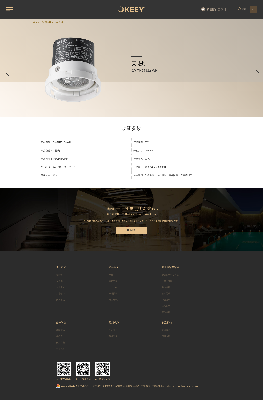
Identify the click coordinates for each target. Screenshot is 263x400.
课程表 (59, 336)
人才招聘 (60, 293)
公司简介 (60, 275)
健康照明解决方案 (170, 275)
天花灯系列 (60, 22)
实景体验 (60, 281)
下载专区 (166, 336)
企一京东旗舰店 (63, 379)
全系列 (36, 22)
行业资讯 (113, 336)
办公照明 (166, 299)
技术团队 (60, 299)
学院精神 (60, 330)
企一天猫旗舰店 (83, 379)
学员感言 (60, 349)
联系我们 (131, 230)
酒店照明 (166, 293)
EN (253, 9)
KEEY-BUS (114, 287)
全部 (111, 275)
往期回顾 (60, 342)
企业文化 (60, 287)
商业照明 (166, 287)
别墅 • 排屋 (167, 281)
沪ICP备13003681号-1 (125, 386)
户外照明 (113, 293)
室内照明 (47, 22)
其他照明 (166, 312)
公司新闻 (113, 330)
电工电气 (113, 299)
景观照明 (166, 306)
